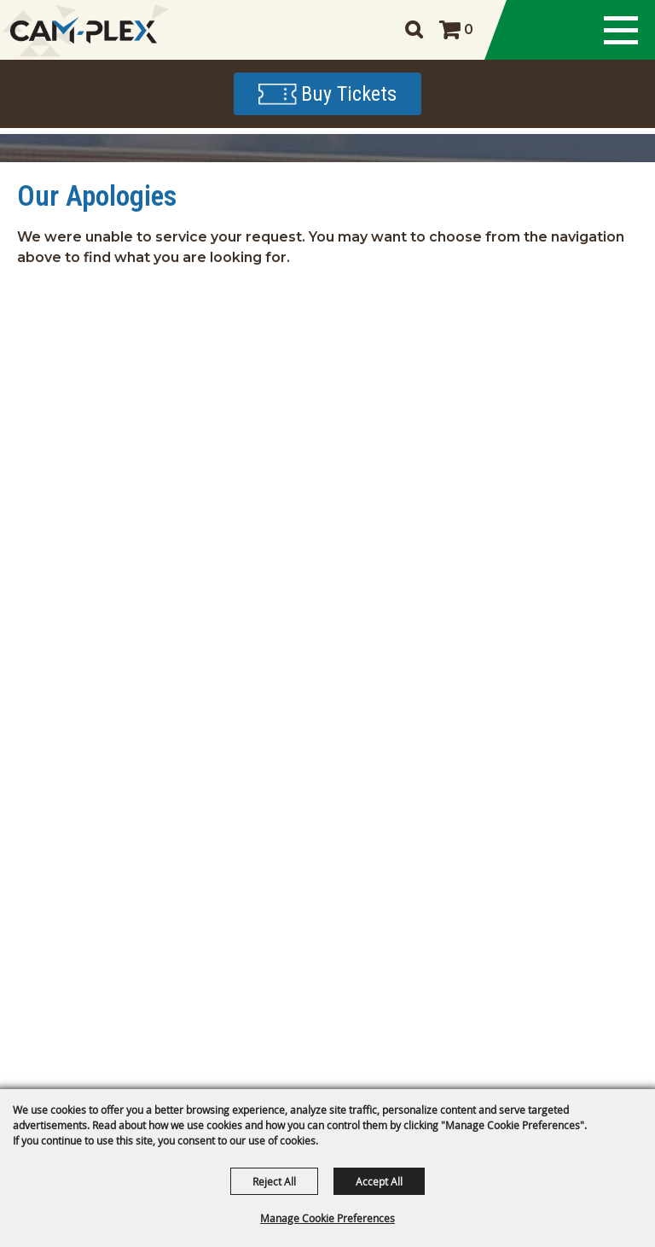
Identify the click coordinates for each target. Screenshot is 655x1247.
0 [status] (468, 29)
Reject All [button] (274, 1181)
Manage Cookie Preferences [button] (327, 1218)
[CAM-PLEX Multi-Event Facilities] (83, 30)
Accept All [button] (379, 1181)
